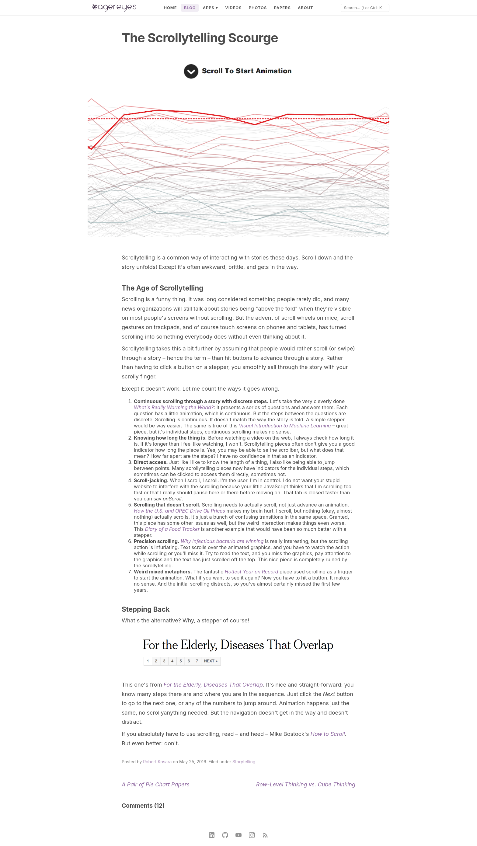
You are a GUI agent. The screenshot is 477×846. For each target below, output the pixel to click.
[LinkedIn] (211, 835)
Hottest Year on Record (251, 572)
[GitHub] (225, 835)
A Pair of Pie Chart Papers (156, 784)
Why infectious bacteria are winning (222, 541)
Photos (258, 7)
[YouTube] (238, 835)
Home (170, 7)
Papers (282, 7)
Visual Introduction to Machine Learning (285, 426)
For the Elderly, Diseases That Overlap (213, 684)
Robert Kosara (157, 761)
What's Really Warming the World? (174, 407)
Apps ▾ (210, 7)
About (305, 7)
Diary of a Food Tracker (172, 529)
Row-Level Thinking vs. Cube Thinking (305, 784)
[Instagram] (252, 835)
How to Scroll (328, 734)
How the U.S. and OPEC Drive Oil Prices (179, 511)
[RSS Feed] (265, 835)
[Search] (365, 8)
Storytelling (243, 761)
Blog (190, 7)
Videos (233, 7)
